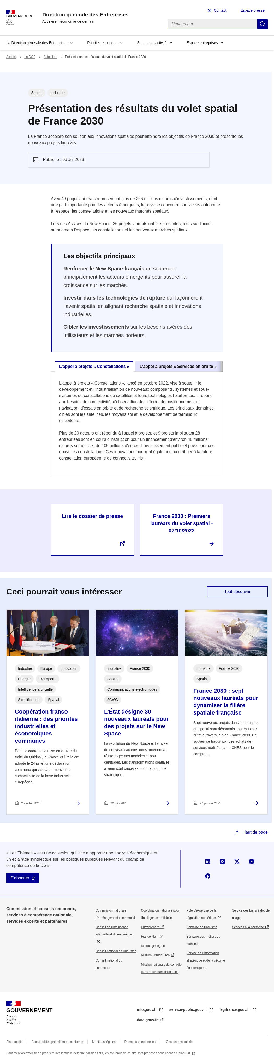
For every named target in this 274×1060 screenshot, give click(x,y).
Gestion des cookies (180, 1042)
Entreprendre (150, 927)
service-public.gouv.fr (188, 1009)
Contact (220, 10)
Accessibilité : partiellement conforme (57, 1042)
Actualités (50, 57)
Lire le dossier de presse (92, 516)
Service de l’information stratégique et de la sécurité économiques (206, 960)
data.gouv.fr (148, 1020)
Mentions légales (104, 1042)
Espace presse (252, 10)
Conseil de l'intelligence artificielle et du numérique (114, 930)
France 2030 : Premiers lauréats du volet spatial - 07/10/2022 (181, 523)
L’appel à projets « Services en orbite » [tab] (178, 366)
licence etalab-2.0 (178, 1053)
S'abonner (19, 878)
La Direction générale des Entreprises (36, 43)
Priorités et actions (102, 43)
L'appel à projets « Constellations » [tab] (94, 366)
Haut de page (254, 832)
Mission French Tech (155, 955)
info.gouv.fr (147, 1009)
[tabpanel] (137, 424)
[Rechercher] (212, 24)
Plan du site (14, 1042)
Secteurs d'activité (151, 43)
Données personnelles (140, 1042)
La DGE (29, 57)
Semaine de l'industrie (202, 927)
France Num (149, 936)
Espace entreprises (202, 43)
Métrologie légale (153, 946)
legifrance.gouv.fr (235, 1009)
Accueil (11, 57)
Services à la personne (248, 927)
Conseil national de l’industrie (116, 951)
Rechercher (262, 24)
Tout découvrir (237, 591)
